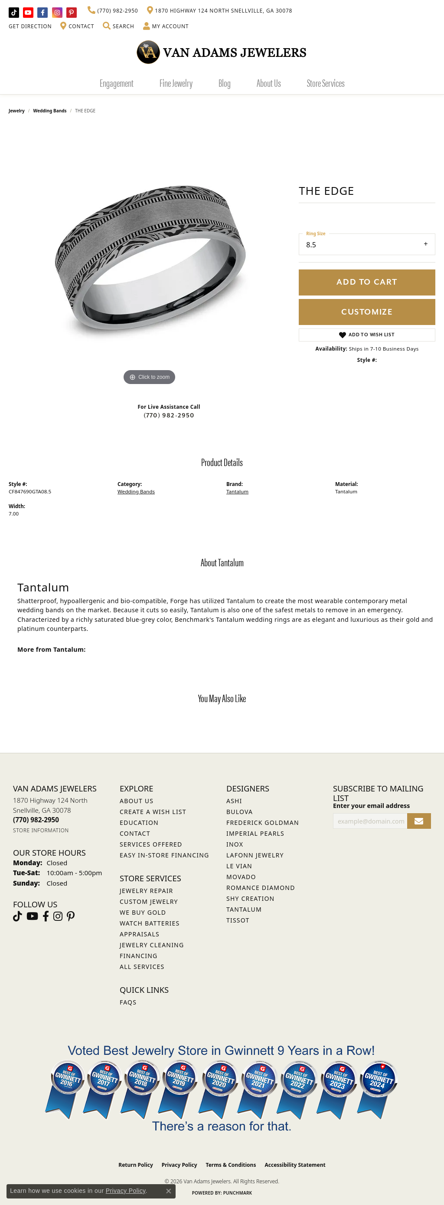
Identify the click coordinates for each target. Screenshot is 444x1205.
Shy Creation (250, 898)
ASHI (234, 801)
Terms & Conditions (231, 1165)
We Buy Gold (143, 912)
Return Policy (135, 1165)
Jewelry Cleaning (152, 945)
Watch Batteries (150, 923)
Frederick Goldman (262, 822)
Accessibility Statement (294, 1165)
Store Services (326, 82)
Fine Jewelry (176, 82)
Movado (241, 877)
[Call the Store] (36, 819)
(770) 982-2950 (169, 415)
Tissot (237, 920)
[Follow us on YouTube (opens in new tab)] (28, 12)
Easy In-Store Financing (164, 855)
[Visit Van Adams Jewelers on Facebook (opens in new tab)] (42, 12)
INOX (234, 844)
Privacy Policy (179, 1165)
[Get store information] (41, 830)
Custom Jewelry (149, 901)
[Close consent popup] (168, 1191)
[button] (118, 26)
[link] (113, 10)
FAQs (128, 1002)
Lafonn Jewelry (255, 855)
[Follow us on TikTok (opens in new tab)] (14, 12)
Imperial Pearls (255, 833)
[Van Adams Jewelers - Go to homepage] (222, 52)
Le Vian (239, 866)
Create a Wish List (153, 812)
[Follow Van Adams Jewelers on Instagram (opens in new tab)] (57, 12)
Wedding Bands (50, 111)
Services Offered (151, 844)
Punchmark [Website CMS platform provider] (237, 1193)
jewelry (17, 111)
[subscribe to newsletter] (419, 821)
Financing (138, 956)
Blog (225, 82)
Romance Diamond (260, 887)
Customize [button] (367, 312)
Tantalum (237, 491)
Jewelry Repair (146, 891)
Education (139, 822)
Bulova (239, 812)
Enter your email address (371, 805)
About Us (269, 82)
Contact (135, 833)
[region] (150, 257)
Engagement (117, 82)
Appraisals (140, 934)
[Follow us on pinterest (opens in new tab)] (71, 12)
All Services (142, 966)
